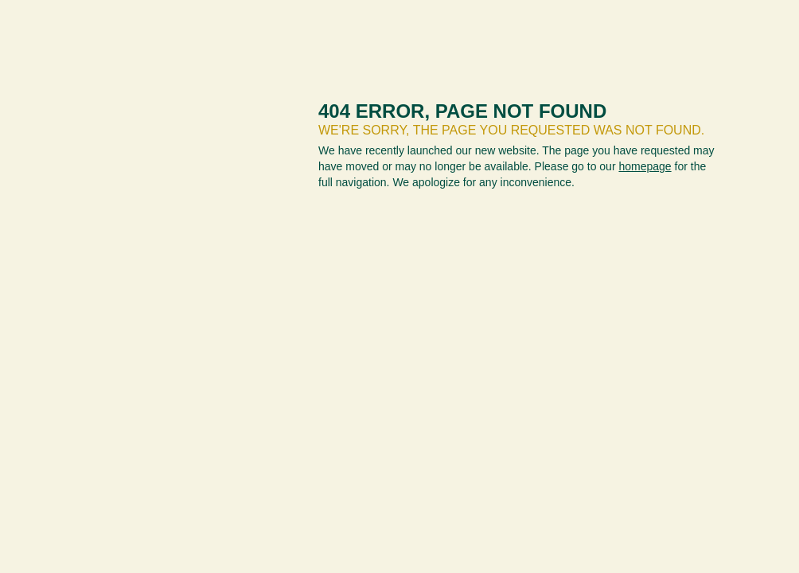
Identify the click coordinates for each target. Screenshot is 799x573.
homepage (644, 166)
